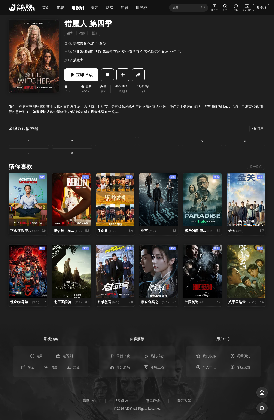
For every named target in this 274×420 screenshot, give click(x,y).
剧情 (70, 33)
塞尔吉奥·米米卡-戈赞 (89, 43)
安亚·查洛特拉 (132, 51)
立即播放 (81, 74)
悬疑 (94, 33)
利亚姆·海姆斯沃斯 (87, 51)
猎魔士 (78, 60)
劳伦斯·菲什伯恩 (156, 51)
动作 (82, 33)
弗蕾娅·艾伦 (111, 51)
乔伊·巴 (175, 51)
